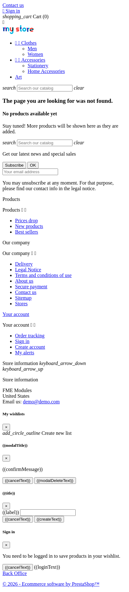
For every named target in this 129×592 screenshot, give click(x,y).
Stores (21, 303)
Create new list (37, 433)
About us (24, 281)
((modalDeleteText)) (55, 480)
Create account (30, 347)
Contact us (13, 5)
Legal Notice (28, 269)
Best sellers (26, 232)
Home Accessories (46, 71)
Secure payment (31, 286)
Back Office (15, 573)
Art (18, 77)
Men (32, 48)
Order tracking (30, 335)
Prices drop (26, 220)
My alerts (24, 352)
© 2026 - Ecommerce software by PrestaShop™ (51, 584)
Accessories (30, 60)
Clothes (26, 43)
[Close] (6, 427)
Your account (16, 314)
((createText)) (49, 519)
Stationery (38, 65)
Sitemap (23, 298)
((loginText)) (47, 567)
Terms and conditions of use (43, 275)
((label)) (11, 512)
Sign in (22, 341)
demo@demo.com (41, 401)
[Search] (45, 88)
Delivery (24, 264)
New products (29, 226)
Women (35, 54)
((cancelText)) (17, 480)
